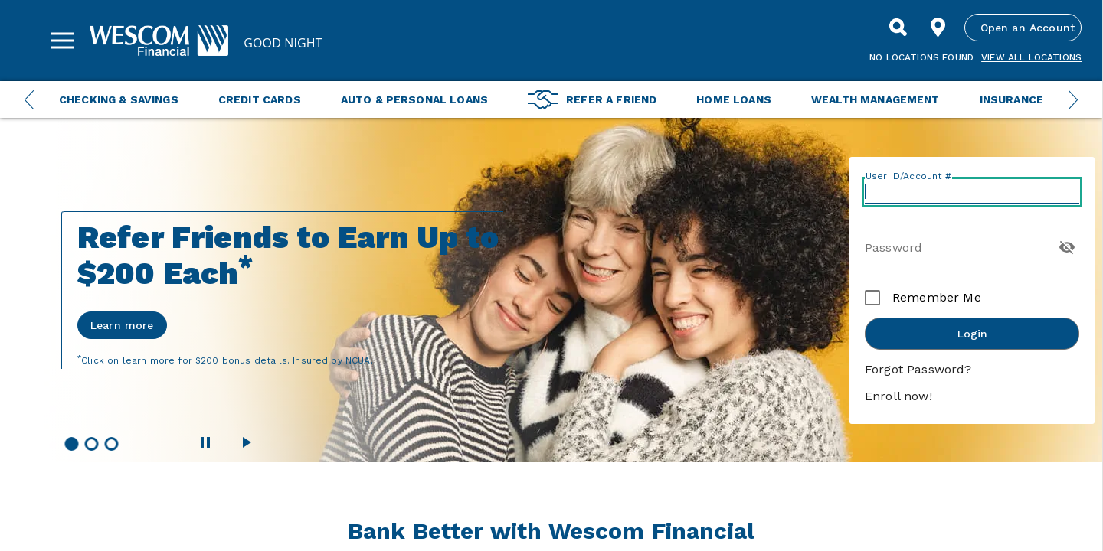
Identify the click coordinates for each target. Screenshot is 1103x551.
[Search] (898, 27)
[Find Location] (938, 27)
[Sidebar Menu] (62, 40)
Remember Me (936, 297)
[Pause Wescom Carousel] (205, 442)
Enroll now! (898, 396)
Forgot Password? (918, 369)
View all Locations (1031, 57)
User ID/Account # (908, 176)
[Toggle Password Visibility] (1067, 247)
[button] (71, 444)
